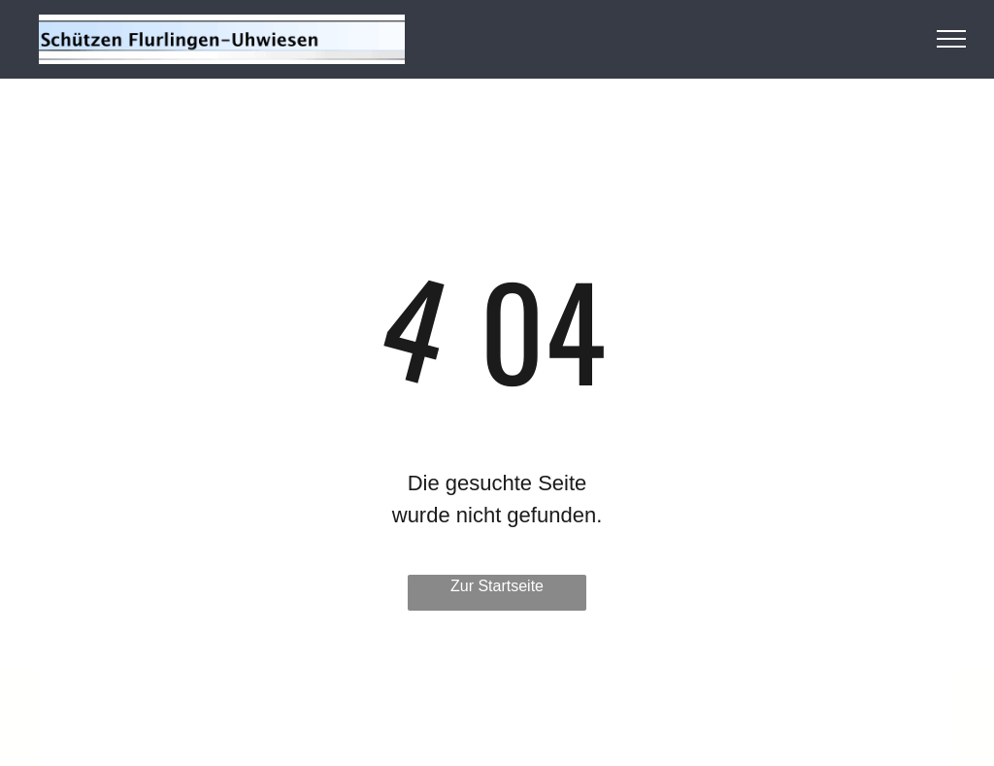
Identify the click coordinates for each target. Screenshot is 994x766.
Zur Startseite (497, 586)
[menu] (951, 39)
